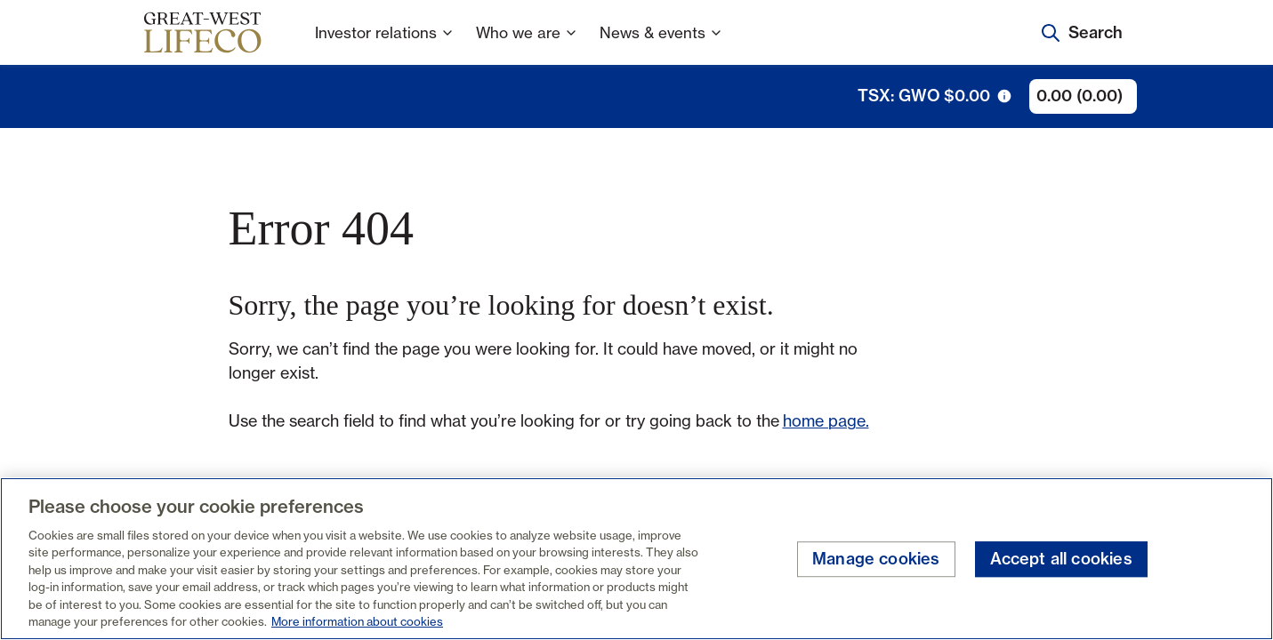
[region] (636, 558)
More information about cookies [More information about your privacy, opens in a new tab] (357, 621)
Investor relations (385, 44)
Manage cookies (876, 559)
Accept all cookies (1061, 559)
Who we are (527, 44)
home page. (826, 420)
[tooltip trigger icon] (1004, 96)
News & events (661, 44)
